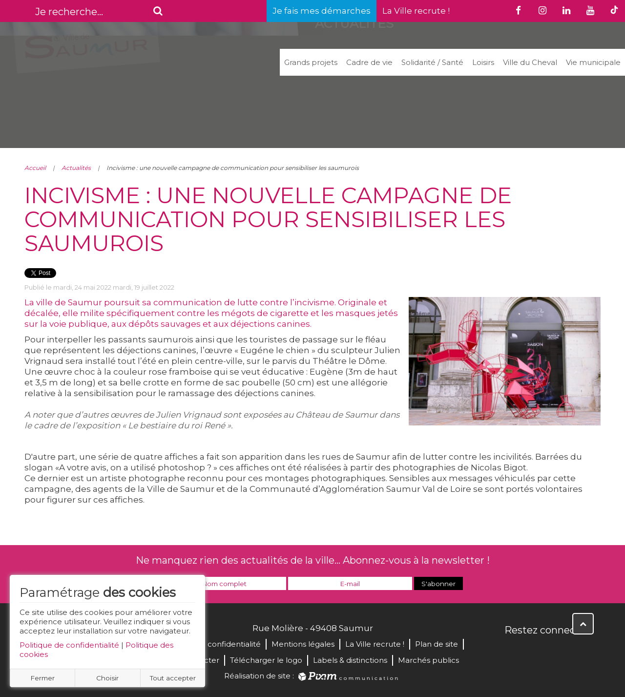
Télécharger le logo (266, 660)
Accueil (35, 167)
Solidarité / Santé (432, 62)
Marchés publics (428, 660)
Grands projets (310, 62)
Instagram (577, 651)
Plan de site (436, 644)
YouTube (555, 651)
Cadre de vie (369, 62)
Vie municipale (593, 62)
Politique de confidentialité (69, 645)
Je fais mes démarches (321, 11)
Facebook (512, 651)
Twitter (534, 651)
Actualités (76, 167)
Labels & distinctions (350, 660)
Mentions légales (302, 644)
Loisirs (483, 62)
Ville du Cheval (530, 62)
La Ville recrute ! (416, 11)
